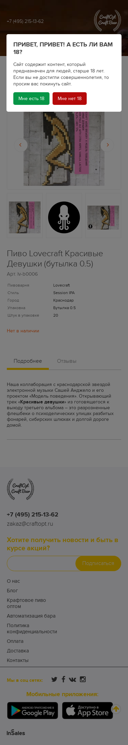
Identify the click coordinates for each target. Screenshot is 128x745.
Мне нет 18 (70, 98)
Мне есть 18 (31, 98)
